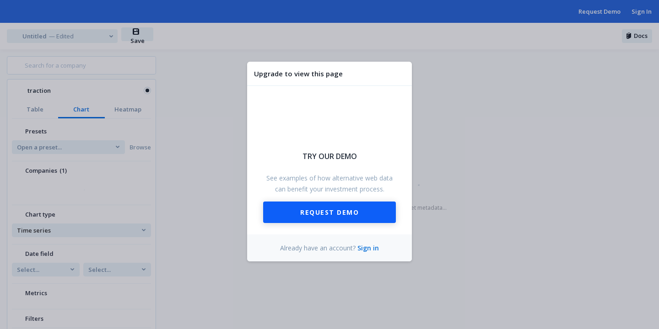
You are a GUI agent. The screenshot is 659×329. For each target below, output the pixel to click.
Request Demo (329, 212)
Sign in (368, 248)
